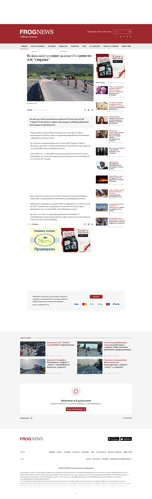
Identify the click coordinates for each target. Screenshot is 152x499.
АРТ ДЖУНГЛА (101, 452)
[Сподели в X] (92, 110)
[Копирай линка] (85, 110)
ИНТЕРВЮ (67, 452)
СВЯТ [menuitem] (84, 46)
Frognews (35, 224)
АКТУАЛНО (76, 452)
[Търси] (129, 31)
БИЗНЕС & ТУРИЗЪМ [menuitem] (110, 46)
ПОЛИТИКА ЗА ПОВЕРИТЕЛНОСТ (121, 459)
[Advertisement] (76, 12)
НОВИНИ (29, 110)
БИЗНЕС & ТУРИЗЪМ (114, 452)
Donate (96, 296)
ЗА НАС (88, 459)
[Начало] (120, 36)
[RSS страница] (130, 36)
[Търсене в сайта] (122, 32)
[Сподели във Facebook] (88, 110)
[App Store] (126, 439)
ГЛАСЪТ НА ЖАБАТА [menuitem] (38, 46)
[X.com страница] (127, 36)
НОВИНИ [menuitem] (24, 46)
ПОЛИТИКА (85, 452)
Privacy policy (89, 468)
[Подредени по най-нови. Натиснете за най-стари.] (127, 418)
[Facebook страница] (124, 36)
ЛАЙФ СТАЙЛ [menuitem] (126, 46)
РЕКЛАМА (105, 459)
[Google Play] (113, 439)
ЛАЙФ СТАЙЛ (127, 452)
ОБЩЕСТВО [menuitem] (63, 46)
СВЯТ (93, 452)
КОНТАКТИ (96, 459)
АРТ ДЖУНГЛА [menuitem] (95, 46)
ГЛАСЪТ (59, 452)
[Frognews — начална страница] (36, 34)
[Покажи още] (76, 494)
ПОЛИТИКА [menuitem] (75, 46)
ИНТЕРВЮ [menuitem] (52, 46)
